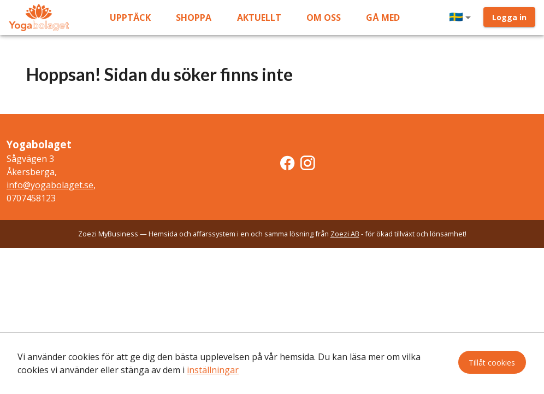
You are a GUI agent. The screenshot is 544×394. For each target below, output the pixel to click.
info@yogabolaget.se (50, 185)
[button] (462, 17)
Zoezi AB (344, 234)
